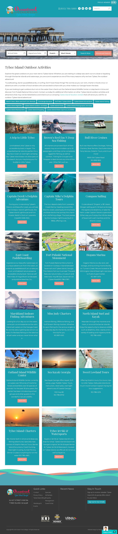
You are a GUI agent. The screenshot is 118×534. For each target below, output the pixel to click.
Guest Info (90, 14)
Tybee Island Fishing (102, 101)
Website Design (92, 529)
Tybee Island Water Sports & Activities (60, 110)
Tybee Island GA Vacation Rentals (21, 11)
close (114, 532)
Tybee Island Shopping (35, 110)
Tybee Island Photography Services (79, 106)
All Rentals (48, 495)
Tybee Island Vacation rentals (71, 95)
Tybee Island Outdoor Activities (36, 106)
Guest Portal (49, 503)
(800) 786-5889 (68, 8)
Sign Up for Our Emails (96, 502)
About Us (100, 14)
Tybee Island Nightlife (14, 106)
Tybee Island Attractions (83, 101)
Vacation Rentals (56, 14)
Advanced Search (103, 53)
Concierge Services (45, 101)
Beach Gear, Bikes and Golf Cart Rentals (20, 101)
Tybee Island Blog (39, 498)
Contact (109, 14)
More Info (22, 166)
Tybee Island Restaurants (15, 110)
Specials (68, 14)
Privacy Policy (37, 495)
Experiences (79, 14)
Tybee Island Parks (57, 106)
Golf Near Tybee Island (63, 101)
